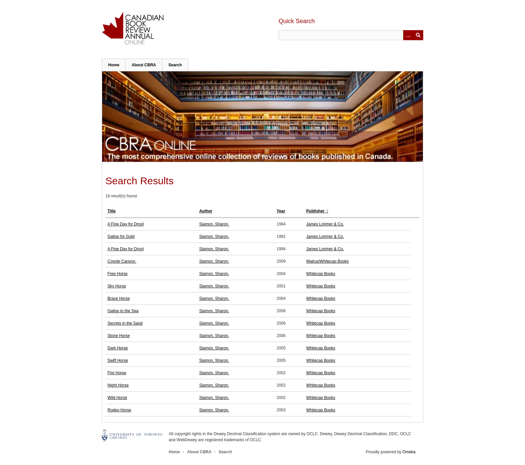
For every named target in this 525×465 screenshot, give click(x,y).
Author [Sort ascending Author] (205, 211)
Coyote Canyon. (121, 261)
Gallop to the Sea (123, 311)
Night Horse (118, 385)
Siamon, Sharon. (214, 224)
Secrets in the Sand (125, 323)
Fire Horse (116, 373)
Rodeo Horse (119, 410)
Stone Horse (118, 335)
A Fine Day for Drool (125, 224)
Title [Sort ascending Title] (111, 211)
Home (113, 65)
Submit (418, 35)
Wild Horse (117, 397)
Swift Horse (117, 360)
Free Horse (117, 273)
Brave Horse (118, 298)
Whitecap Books (320, 273)
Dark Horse (117, 348)
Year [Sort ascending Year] (281, 211)
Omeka (409, 452)
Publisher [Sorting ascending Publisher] (316, 211)
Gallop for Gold (121, 236)
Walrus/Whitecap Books (327, 261)
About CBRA (144, 65)
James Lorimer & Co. (325, 224)
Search (175, 65)
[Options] (408, 35)
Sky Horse (116, 286)
